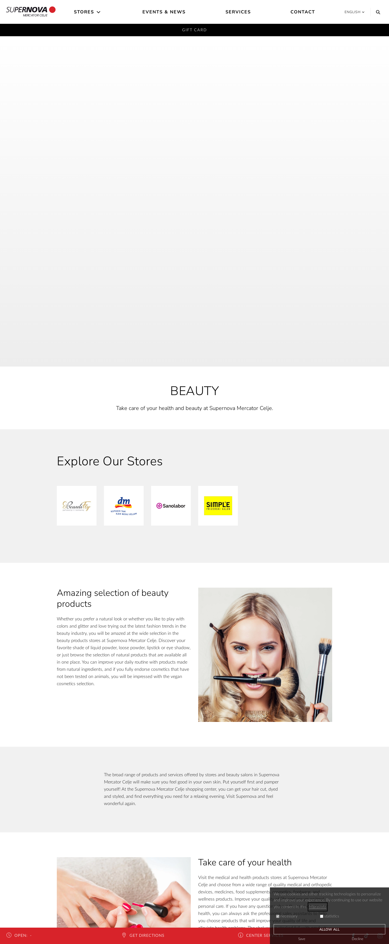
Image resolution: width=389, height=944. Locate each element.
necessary (286, 916)
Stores (84, 12)
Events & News (164, 12)
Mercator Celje (31, 12)
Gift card (194, 30)
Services (238, 12)
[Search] (377, 11)
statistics (329, 916)
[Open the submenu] (99, 12)
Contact (303, 12)
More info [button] (317, 907)
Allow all (329, 929)
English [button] (354, 12)
